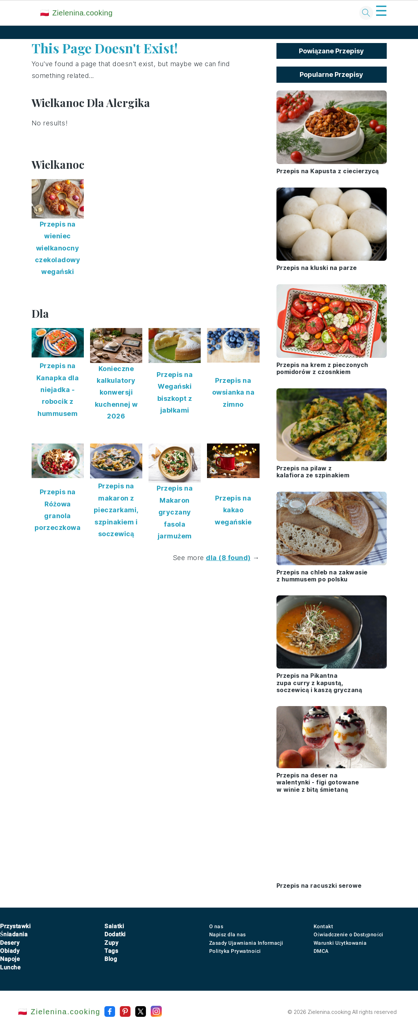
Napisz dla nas (227, 934)
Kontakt (323, 926)
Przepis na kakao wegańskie (233, 510)
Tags (111, 950)
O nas (216, 926)
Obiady (9, 950)
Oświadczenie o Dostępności (348, 934)
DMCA (321, 951)
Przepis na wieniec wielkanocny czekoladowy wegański (58, 248)
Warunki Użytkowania (340, 943)
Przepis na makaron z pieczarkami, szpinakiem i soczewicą (116, 510)
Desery (9, 942)
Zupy (111, 942)
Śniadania (14, 934)
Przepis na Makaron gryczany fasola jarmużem (175, 512)
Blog (110, 958)
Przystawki (15, 926)
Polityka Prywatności (235, 951)
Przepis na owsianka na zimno (233, 392)
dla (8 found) (228, 558)
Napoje (10, 958)
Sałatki (114, 926)
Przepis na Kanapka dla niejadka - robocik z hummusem (57, 389)
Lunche (10, 967)
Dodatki (115, 934)
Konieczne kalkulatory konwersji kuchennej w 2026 (116, 392)
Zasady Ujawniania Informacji (246, 943)
